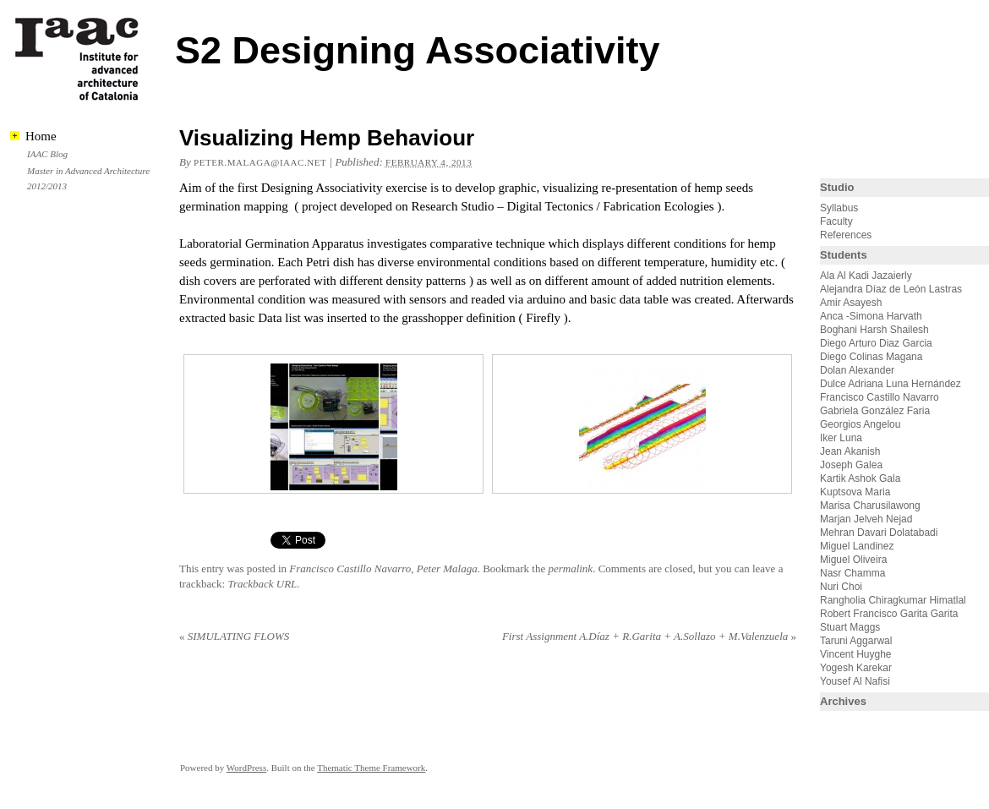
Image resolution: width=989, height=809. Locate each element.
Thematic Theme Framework (371, 768)
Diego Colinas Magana (871, 357)
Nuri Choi (841, 587)
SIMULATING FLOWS (234, 636)
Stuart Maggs (850, 627)
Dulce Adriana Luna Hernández (890, 384)
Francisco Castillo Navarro (350, 568)
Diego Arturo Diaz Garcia (876, 343)
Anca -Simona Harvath (871, 316)
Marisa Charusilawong (870, 505)
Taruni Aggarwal (856, 641)
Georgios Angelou (860, 424)
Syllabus (839, 208)
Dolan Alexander (857, 370)
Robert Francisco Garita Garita (889, 614)
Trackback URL (262, 583)
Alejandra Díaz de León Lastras (891, 289)
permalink (570, 568)
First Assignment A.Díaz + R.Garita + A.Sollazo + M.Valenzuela (649, 636)
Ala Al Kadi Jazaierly (866, 276)
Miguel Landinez (856, 546)
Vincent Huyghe (856, 654)
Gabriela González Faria (875, 411)
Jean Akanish (850, 451)
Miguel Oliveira (853, 560)
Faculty (836, 221)
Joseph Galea (851, 465)
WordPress (246, 768)
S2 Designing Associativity (417, 50)
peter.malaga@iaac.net (260, 162)
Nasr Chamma (852, 573)
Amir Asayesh (851, 303)
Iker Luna (841, 438)
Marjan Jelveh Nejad (866, 519)
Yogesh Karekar (856, 668)
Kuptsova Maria (855, 492)
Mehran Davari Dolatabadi (878, 532)
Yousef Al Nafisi (855, 681)
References (846, 235)
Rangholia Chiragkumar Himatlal (893, 600)
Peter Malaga (447, 568)
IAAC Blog (47, 154)
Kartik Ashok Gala (860, 478)
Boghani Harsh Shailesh (874, 330)
